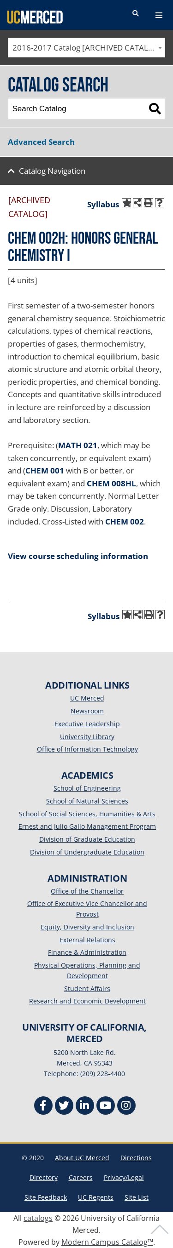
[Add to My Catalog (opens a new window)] (126, 202)
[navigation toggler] (159, 15)
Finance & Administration (87, 952)
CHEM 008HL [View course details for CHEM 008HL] (111, 483)
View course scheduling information (78, 556)
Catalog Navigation (52, 170)
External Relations (87, 939)
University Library (87, 736)
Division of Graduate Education (87, 839)
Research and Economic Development (87, 1001)
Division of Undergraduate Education (87, 852)
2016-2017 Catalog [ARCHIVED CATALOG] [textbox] (87, 47)
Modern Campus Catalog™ (107, 1242)
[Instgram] (126, 1106)
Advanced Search (41, 142)
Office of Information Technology (87, 749)
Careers (81, 1177)
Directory (44, 1177)
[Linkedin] (84, 1106)
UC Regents (95, 1197)
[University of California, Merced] (35, 16)
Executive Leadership (87, 723)
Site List (137, 1197)
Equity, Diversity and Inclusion (87, 927)
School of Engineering (87, 788)
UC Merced (87, 698)
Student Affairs (87, 988)
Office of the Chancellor (87, 891)
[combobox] (86, 47)
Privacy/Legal (124, 1177)
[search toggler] (135, 13)
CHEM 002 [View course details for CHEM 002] (124, 521)
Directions (136, 1157)
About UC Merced (82, 1157)
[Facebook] (43, 1106)
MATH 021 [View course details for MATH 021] (77, 445)
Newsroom (87, 711)
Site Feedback (45, 1197)
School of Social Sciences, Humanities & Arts (87, 813)
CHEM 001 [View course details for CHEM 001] (44, 470)
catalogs (38, 1218)
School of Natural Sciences (87, 801)
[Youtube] (105, 1106)
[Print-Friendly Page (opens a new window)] (148, 202)
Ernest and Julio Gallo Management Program (87, 826)
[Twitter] (64, 1106)
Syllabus (103, 204)
